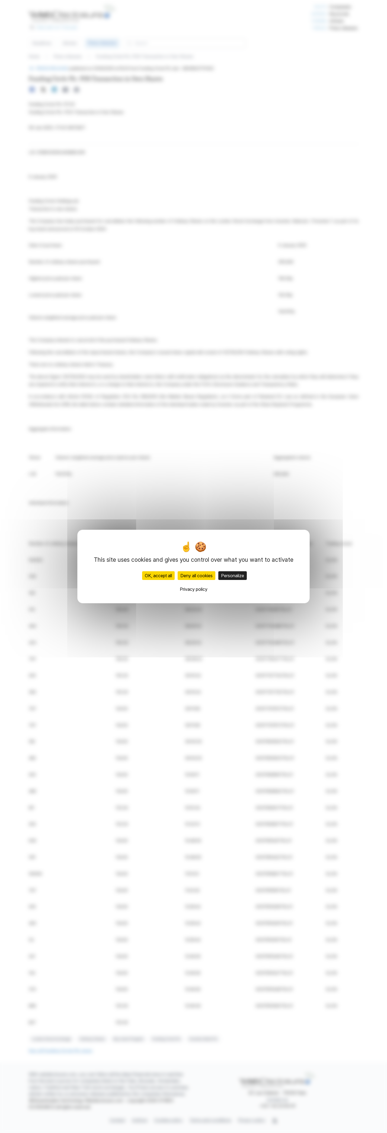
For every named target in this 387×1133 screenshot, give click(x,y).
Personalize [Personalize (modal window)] (232, 575)
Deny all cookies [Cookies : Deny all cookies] (196, 575)
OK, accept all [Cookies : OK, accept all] (158, 575)
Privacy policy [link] (193, 589)
